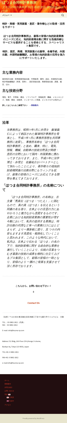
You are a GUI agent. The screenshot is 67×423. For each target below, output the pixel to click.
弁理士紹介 (8, 387)
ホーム (7, 380)
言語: (7, 394)
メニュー (5, 15)
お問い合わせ (9, 391)
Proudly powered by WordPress (33, 418)
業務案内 (34, 105)
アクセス (8, 405)
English (10, 401)
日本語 (10, 397)
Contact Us (34, 303)
